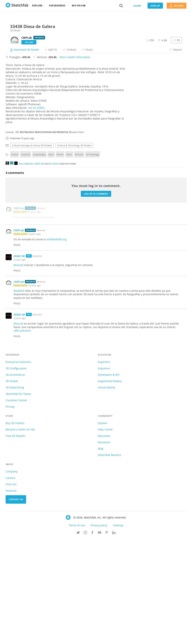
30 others (54, 264)
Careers (10, 579)
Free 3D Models (15, 537)
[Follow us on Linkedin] (114, 634)
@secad (18, 366)
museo (14, 255)
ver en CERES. (37, 209)
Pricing (10, 508)
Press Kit (11, 585)
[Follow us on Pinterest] (106, 634)
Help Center (105, 531)
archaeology (92, 255)
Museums (104, 543)
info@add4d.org (56, 340)
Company (11, 573)
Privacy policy (99, 626)
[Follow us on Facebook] (92, 634)
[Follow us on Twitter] (78, 634)
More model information (75, 158)
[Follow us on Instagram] (85, 634)
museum (25, 255)
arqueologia (39, 255)
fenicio (60, 255)
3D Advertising (15, 489)
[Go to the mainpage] (17, 5)
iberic (69, 255)
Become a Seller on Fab (20, 531)
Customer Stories (16, 501)
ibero (51, 255)
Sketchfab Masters (109, 556)
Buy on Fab (79, 5)
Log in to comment (96, 295)
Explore (37, 5)
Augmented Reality (110, 482)
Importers (104, 469)
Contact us (16, 600)
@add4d (19, 392)
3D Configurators (16, 469)
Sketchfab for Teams (18, 495)
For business (57, 5)
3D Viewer (12, 482)
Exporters (104, 463)
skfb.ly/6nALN (22, 432)
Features (11, 592)
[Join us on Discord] (99, 634)
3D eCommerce (15, 476)
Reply (17, 346)
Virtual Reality (106, 489)
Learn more (76, 233)
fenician (79, 255)
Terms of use (77, 626)
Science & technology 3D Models (74, 246)
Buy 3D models (15, 524)
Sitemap (118, 626)
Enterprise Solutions (18, 463)
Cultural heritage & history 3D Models (32, 246)
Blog (100, 550)
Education (104, 537)
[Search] (121, 5)
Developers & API (108, 476)
